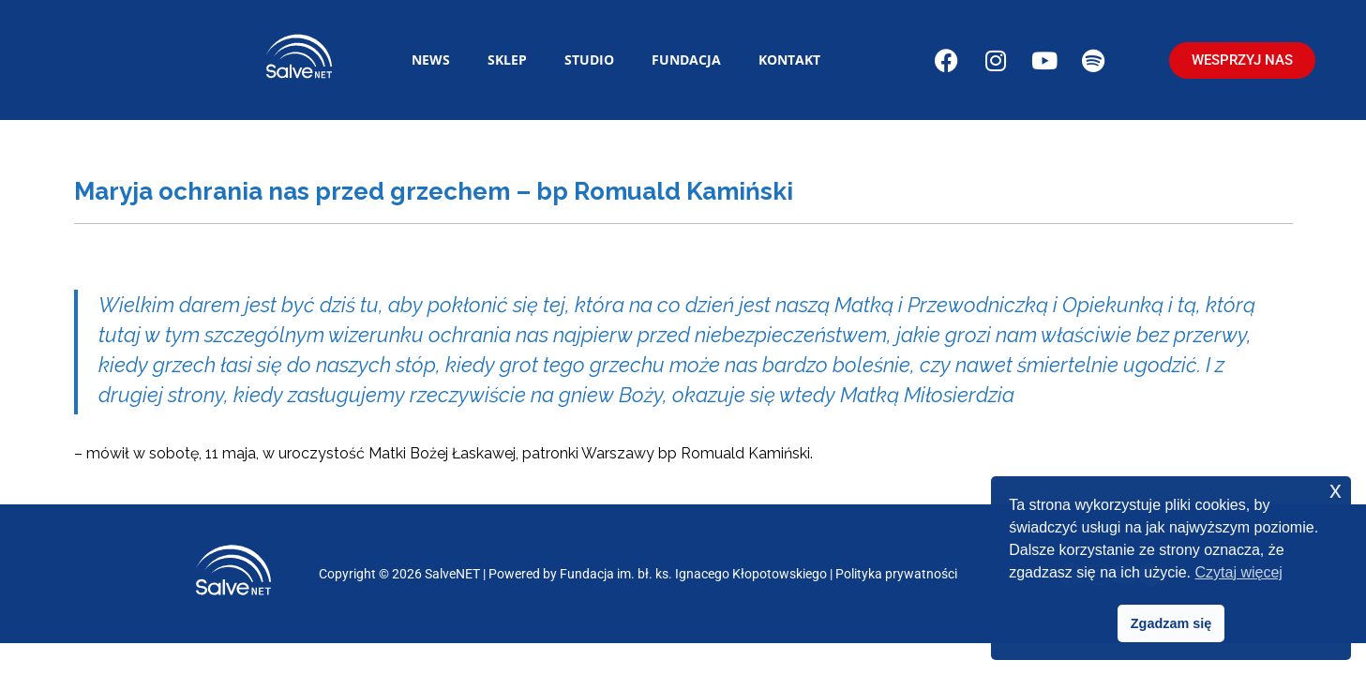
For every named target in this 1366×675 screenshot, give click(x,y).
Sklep (507, 59)
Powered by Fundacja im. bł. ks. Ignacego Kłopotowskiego (657, 573)
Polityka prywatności (896, 573)
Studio (589, 59)
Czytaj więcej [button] (1239, 572)
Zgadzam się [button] (1171, 623)
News (431, 59)
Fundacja (686, 59)
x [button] (1335, 490)
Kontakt (789, 59)
